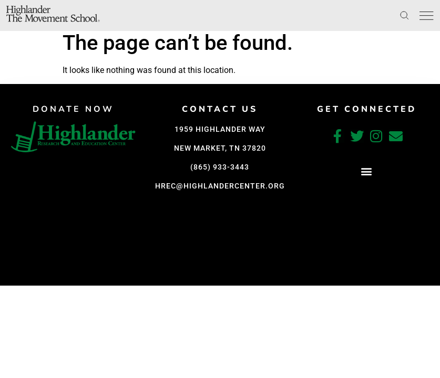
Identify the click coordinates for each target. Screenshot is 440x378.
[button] (366, 171)
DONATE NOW (73, 109)
